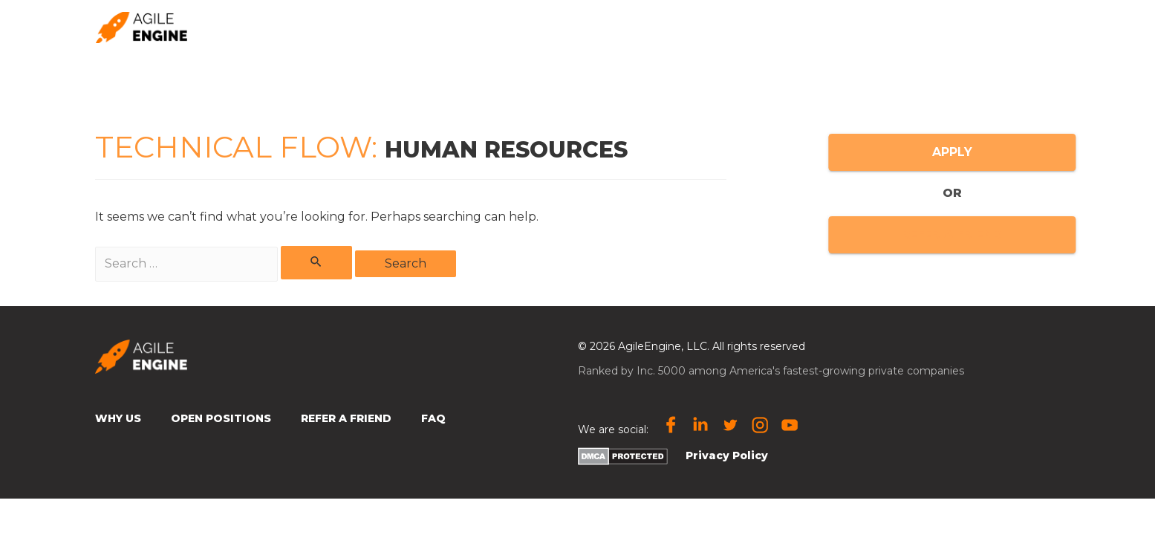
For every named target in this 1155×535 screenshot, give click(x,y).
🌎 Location (886, 26)
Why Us (118, 418)
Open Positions (1001, 27)
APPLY (1007, 152)
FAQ (433, 418)
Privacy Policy (727, 455)
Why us (599, 27)
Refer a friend (688, 27)
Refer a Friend (346, 418)
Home (534, 27)
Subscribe (787, 27)
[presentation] (919, 26)
